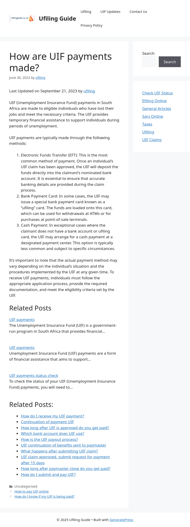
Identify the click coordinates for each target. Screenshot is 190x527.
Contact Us (138, 11)
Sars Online (152, 116)
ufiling (89, 90)
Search (148, 53)
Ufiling (86, 11)
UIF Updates (110, 11)
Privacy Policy (91, 25)
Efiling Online (154, 100)
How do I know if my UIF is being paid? (44, 496)
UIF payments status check (33, 375)
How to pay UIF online (31, 491)
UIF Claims (152, 139)
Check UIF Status (157, 93)
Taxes (147, 124)
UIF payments (21, 319)
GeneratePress (121, 519)
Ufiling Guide (57, 18)
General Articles (156, 108)
